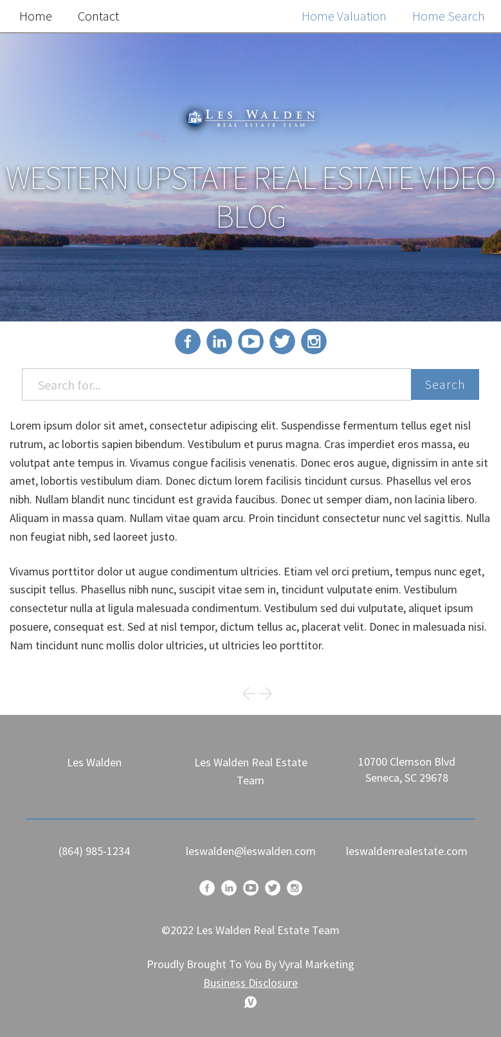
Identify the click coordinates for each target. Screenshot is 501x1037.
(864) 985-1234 (94, 850)
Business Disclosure (250, 982)
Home (35, 16)
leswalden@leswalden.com (251, 850)
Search (445, 384)
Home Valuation (344, 16)
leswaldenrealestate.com (407, 850)
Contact (98, 16)
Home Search (448, 16)
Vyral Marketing (316, 964)
